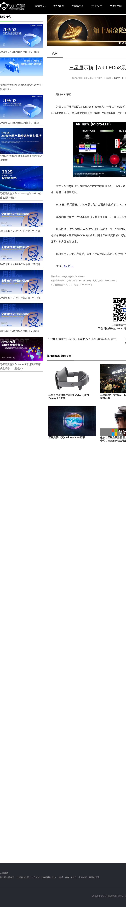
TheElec (68, 266)
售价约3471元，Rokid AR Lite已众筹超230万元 (81, 339)
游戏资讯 (77, 5)
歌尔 (54, 877)
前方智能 (35, 877)
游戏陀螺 (46, 877)
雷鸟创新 (82, 877)
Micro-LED (120, 78)
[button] (120, 43)
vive (67, 877)
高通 (61, 877)
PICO (73, 877)
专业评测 (58, 5)
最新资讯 (40, 5)
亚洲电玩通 (94, 877)
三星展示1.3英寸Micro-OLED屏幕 (66, 437)
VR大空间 (116, 5)
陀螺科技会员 (23, 877)
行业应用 (96, 5)
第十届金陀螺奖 (7, 877)
